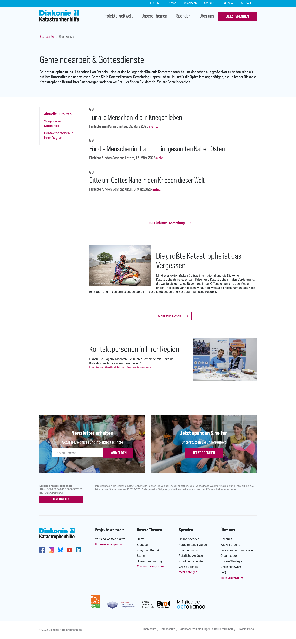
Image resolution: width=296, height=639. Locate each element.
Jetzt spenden (203, 453)
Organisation (229, 555)
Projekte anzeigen (106, 544)
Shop (229, 3)
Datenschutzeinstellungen (194, 629)
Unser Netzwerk (230, 567)
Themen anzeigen (148, 566)
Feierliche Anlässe (191, 555)
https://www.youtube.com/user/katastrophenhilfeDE (69, 550)
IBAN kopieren (61, 499)
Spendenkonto (188, 550)
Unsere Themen (154, 16)
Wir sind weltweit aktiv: (110, 539)
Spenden (183, 16)
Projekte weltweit (118, 16)
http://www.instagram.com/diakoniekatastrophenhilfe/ (51, 550)
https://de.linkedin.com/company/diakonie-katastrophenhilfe (78, 550)
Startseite (46, 36)
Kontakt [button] (209, 3)
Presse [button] (172, 3)
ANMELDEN (119, 453)
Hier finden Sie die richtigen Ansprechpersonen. (120, 367)
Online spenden (189, 539)
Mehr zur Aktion (169, 316)
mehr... (153, 126)
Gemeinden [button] (190, 3)
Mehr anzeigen (188, 572)
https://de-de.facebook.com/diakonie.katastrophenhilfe (42, 550)
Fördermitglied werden (193, 545)
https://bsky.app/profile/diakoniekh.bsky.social (60, 550)
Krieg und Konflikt (148, 550)
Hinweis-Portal (246, 629)
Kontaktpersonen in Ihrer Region (58, 135)
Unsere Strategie (231, 561)
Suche (247, 3)
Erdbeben (143, 545)
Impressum (149, 629)
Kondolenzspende (191, 561)
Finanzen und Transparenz (238, 550)
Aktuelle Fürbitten (58, 114)
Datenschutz (167, 629)
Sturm (141, 555)
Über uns (207, 16)
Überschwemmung (149, 561)
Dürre (140, 539)
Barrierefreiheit (223, 629)
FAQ (223, 572)
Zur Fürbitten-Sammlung (167, 223)
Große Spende (188, 567)
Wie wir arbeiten (231, 545)
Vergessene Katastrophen (54, 123)
